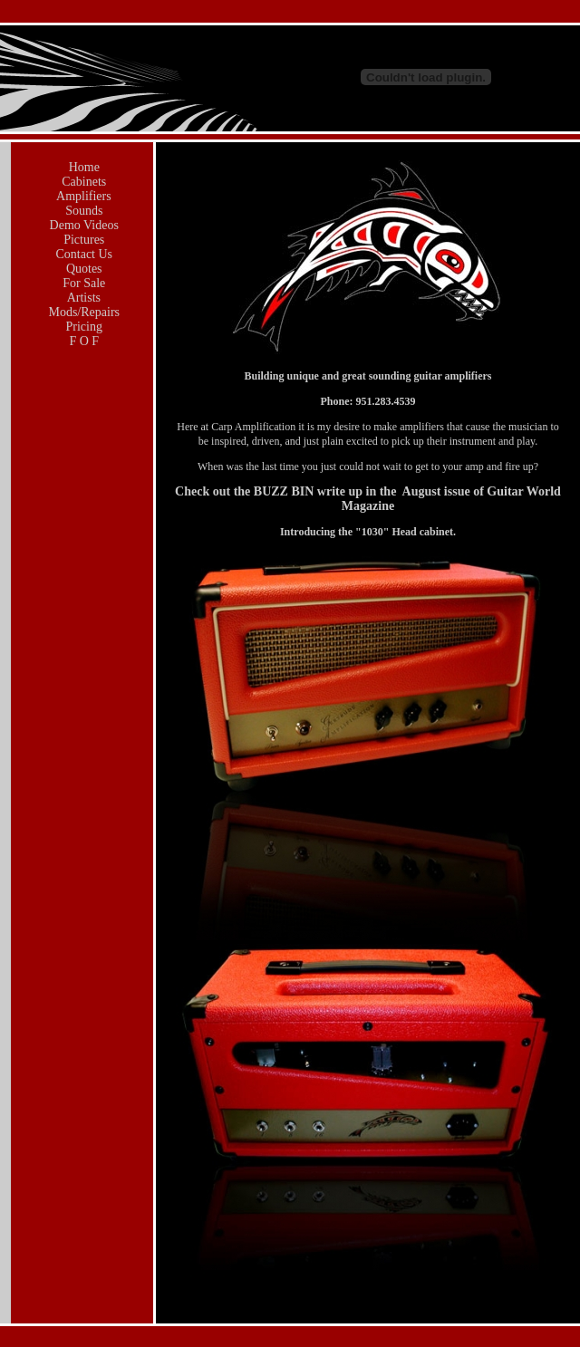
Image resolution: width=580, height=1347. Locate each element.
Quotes (82, 268)
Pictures (83, 239)
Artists (82, 297)
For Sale (83, 283)
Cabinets (83, 181)
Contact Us (82, 254)
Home (82, 167)
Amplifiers (82, 196)
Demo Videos (82, 225)
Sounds (83, 210)
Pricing (82, 326)
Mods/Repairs (82, 312)
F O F (82, 341)
